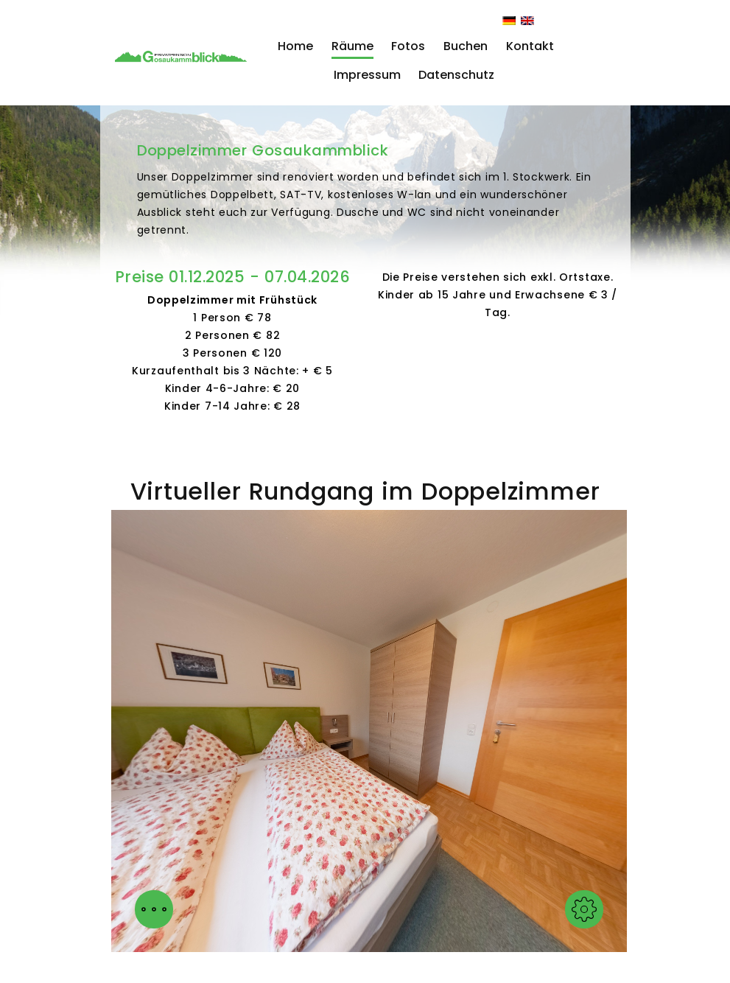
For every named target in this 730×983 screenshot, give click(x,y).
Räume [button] (352, 46)
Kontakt (530, 46)
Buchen (465, 46)
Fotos (408, 46)
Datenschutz (456, 75)
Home (295, 46)
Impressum (367, 75)
